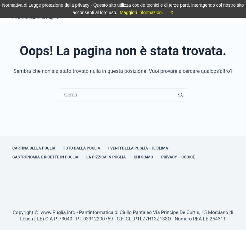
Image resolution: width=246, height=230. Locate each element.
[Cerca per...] (116, 94)
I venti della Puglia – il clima (138, 148)
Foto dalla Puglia (81, 148)
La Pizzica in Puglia (106, 157)
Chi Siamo (143, 157)
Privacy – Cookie (178, 157)
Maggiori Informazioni (141, 12)
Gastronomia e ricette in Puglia (45, 157)
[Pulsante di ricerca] (180, 94)
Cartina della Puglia (33, 148)
